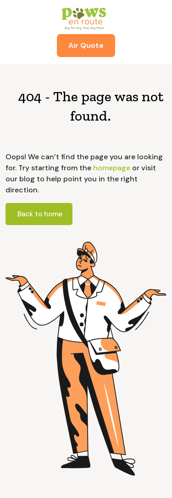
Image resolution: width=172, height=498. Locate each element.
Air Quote (86, 45)
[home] (86, 18)
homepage (110, 168)
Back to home (39, 214)
